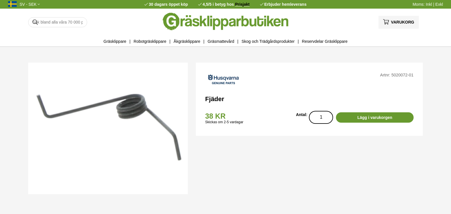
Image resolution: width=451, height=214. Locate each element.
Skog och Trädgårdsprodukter (268, 41)
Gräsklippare (115, 41)
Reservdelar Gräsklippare (325, 41)
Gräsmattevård (221, 41)
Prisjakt (242, 4)
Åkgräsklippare (187, 41)
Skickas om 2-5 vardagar (224, 122)
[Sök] (57, 22)
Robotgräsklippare (150, 41)
